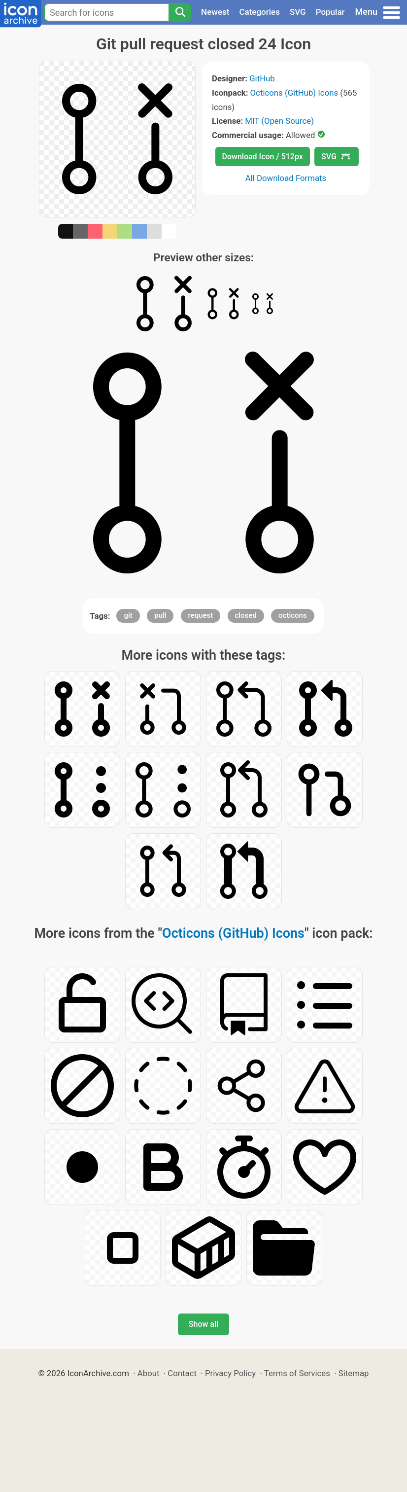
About (148, 1373)
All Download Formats (286, 178)
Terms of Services (297, 1373)
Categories (259, 12)
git (128, 615)
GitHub (262, 78)
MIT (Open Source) (279, 121)
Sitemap (354, 1373)
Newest (215, 12)
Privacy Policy (230, 1373)
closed (246, 615)
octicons (292, 615)
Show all (203, 1324)
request (200, 615)
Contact (182, 1373)
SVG (298, 12)
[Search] (180, 12)
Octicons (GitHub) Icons (294, 93)
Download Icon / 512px (262, 156)
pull (160, 615)
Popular (330, 12)
